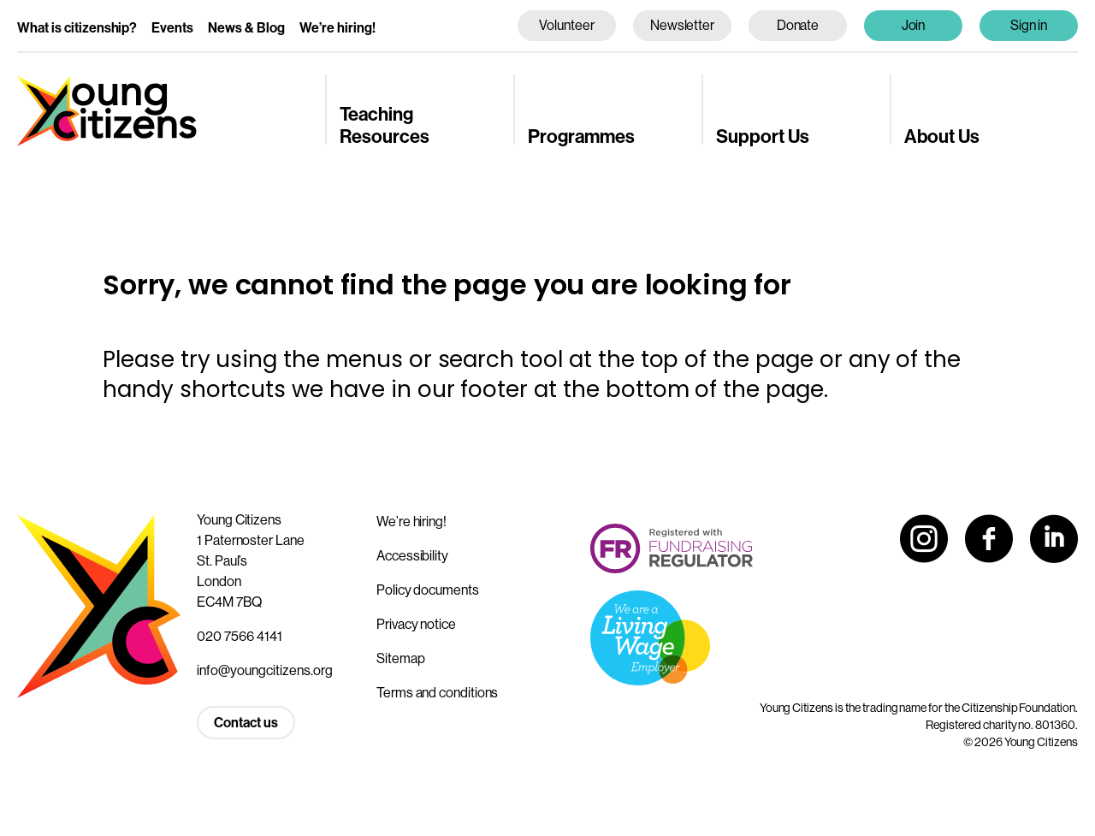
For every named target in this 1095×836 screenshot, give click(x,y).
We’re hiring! (337, 28)
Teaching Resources (384, 126)
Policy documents (427, 590)
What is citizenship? (77, 28)
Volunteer (566, 25)
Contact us (246, 722)
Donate (798, 25)
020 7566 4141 (239, 636)
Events (172, 28)
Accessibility (412, 556)
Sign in (1029, 25)
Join (914, 25)
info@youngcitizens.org (265, 670)
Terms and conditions (437, 693)
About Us (942, 137)
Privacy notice (416, 624)
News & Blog (246, 28)
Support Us (762, 137)
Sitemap (400, 658)
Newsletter (682, 25)
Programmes (581, 137)
